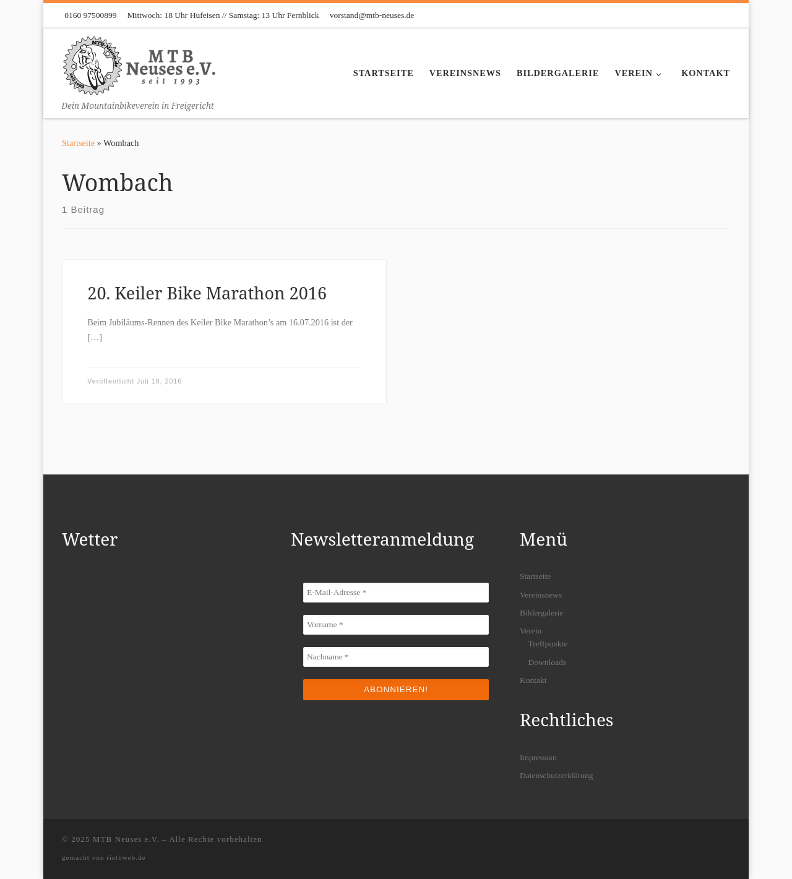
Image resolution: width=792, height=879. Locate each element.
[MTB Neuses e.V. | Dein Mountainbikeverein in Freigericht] (139, 63)
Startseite (78, 143)
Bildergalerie (541, 612)
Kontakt (533, 680)
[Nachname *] (396, 657)
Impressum (538, 757)
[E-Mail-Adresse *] (396, 592)
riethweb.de (126, 857)
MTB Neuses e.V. (126, 839)
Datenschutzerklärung (556, 775)
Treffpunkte (548, 643)
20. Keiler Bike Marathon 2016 (207, 292)
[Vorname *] (396, 625)
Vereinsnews (541, 594)
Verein (530, 630)
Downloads (547, 662)
